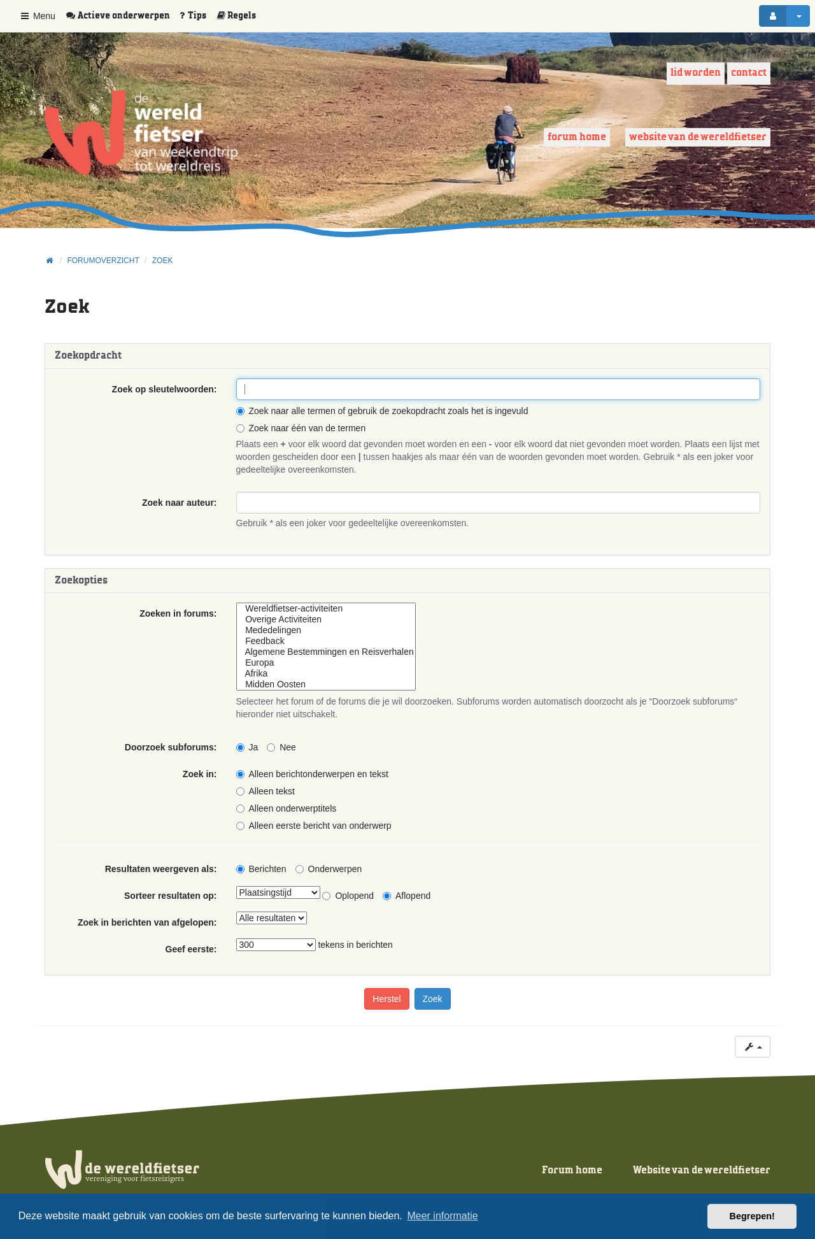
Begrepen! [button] (752, 1216)
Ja (247, 747)
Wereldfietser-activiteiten (326, 608)
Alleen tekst (265, 791)
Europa (326, 662)
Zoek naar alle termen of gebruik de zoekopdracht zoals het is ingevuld (382, 411)
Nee (281, 747)
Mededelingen (326, 630)
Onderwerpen (328, 869)
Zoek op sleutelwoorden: (164, 389)
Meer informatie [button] (442, 1215)
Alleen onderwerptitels (286, 808)
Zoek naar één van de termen (301, 428)
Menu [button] (37, 16)
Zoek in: (200, 774)
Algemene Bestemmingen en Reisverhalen (326, 652)
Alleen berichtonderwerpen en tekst (312, 774)
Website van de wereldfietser (698, 137)
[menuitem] (122, 16)
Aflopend (406, 896)
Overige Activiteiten (326, 619)
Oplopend (348, 896)
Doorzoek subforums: (171, 747)
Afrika (326, 673)
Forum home (577, 137)
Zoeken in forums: (177, 613)
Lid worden (695, 73)
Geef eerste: (191, 949)
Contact (749, 73)
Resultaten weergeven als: (161, 869)
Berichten (261, 869)
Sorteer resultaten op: (170, 896)
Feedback (326, 641)
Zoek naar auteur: (179, 503)
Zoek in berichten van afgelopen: (147, 922)
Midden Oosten (326, 684)
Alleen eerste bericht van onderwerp (314, 825)
